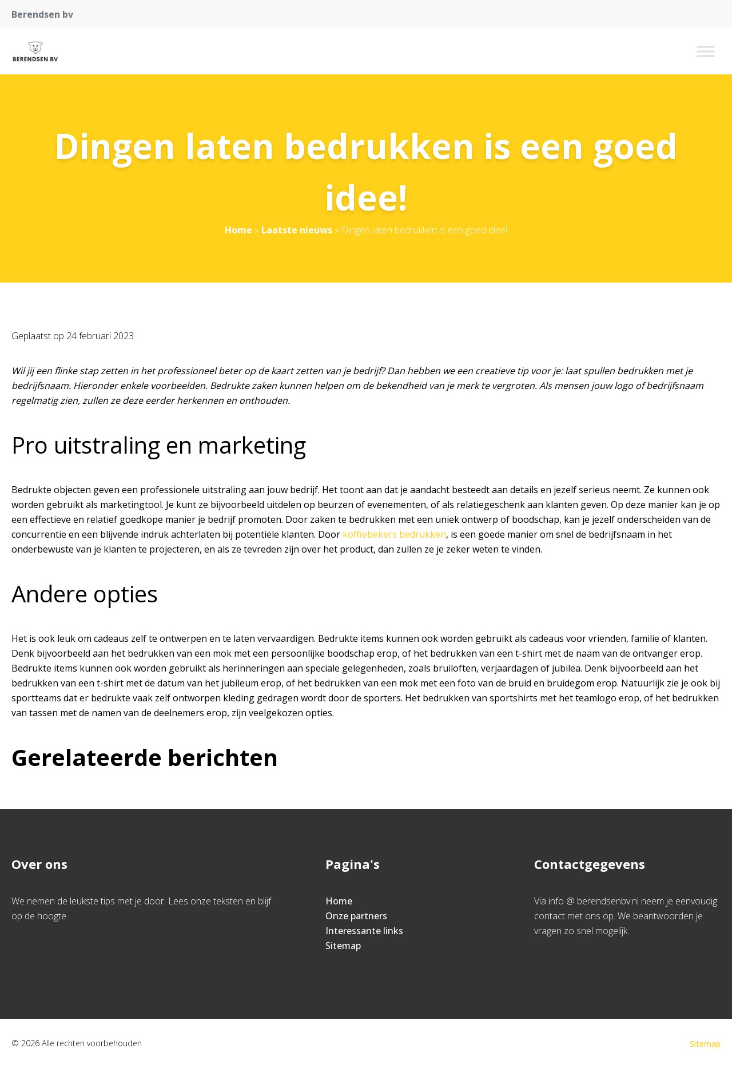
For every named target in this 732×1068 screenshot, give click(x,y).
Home (238, 230)
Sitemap (343, 945)
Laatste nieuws (296, 230)
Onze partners (356, 916)
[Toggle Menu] (706, 51)
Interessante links (364, 930)
